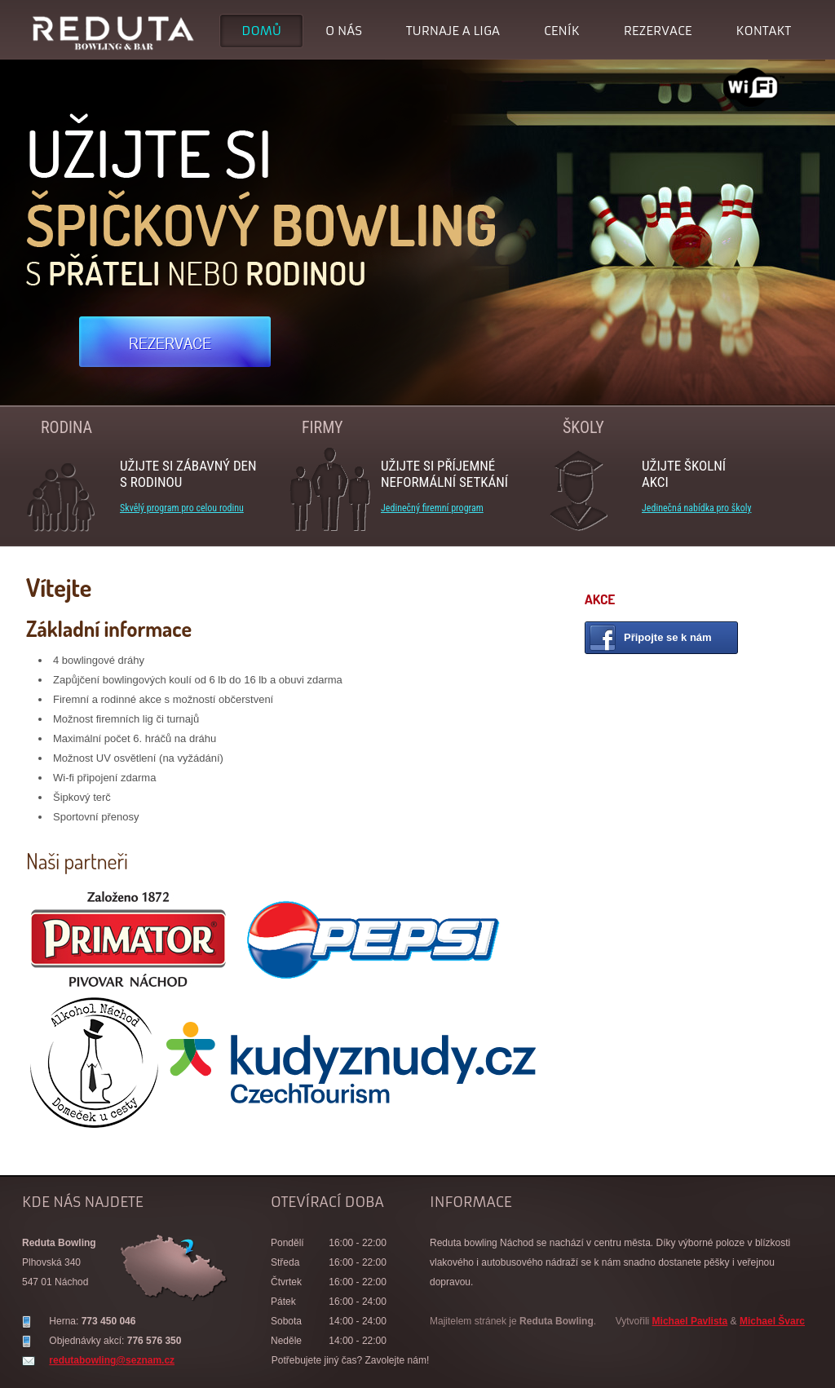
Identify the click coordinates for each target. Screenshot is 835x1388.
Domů (261, 30)
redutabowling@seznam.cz (112, 1360)
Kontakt (763, 30)
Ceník (562, 30)
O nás (343, 30)
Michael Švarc (772, 1321)
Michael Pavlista (690, 1321)
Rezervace (658, 30)
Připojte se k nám (668, 637)
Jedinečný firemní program (432, 508)
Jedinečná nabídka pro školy (696, 508)
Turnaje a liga (453, 30)
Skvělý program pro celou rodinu (182, 508)
